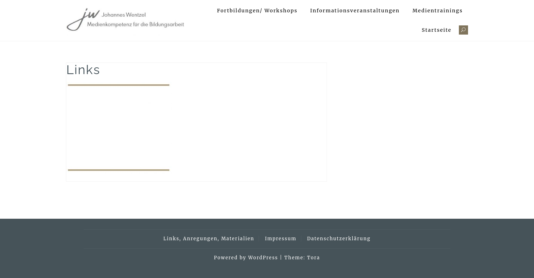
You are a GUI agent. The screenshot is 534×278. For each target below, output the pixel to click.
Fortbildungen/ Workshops (257, 10)
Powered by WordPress (246, 258)
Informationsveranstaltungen (355, 10)
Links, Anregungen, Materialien (208, 239)
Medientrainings (437, 10)
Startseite (436, 30)
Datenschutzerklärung (339, 239)
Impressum (280, 239)
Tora (313, 258)
